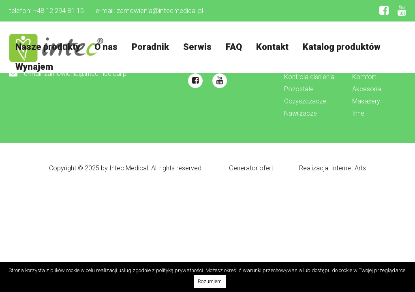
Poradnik (151, 47)
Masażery (366, 101)
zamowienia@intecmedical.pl (160, 10)
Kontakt (274, 47)
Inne (358, 114)
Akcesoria (366, 89)
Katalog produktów (344, 47)
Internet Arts (348, 168)
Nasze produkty (47, 47)
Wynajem (34, 67)
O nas (106, 47)
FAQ (235, 47)
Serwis (198, 47)
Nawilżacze (300, 114)
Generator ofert (251, 168)
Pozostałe (299, 89)
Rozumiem (210, 281)
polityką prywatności (179, 270)
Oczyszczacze (305, 101)
